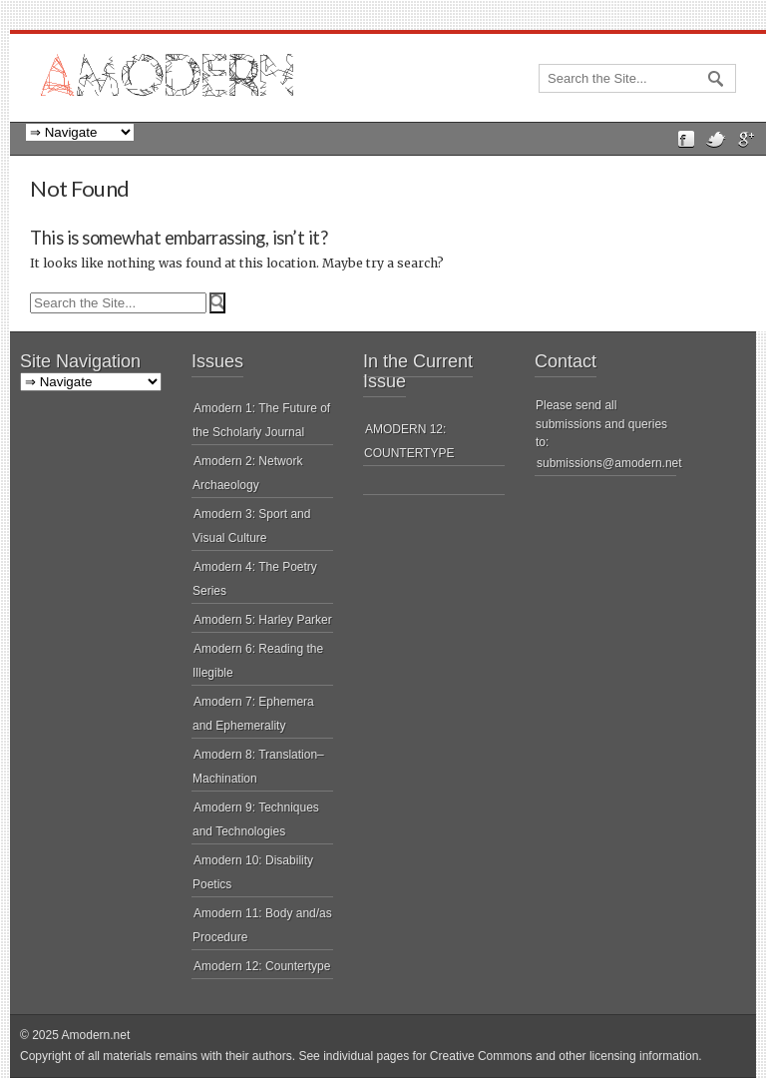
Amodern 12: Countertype (261, 966)
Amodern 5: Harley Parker (262, 620)
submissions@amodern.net (609, 463)
